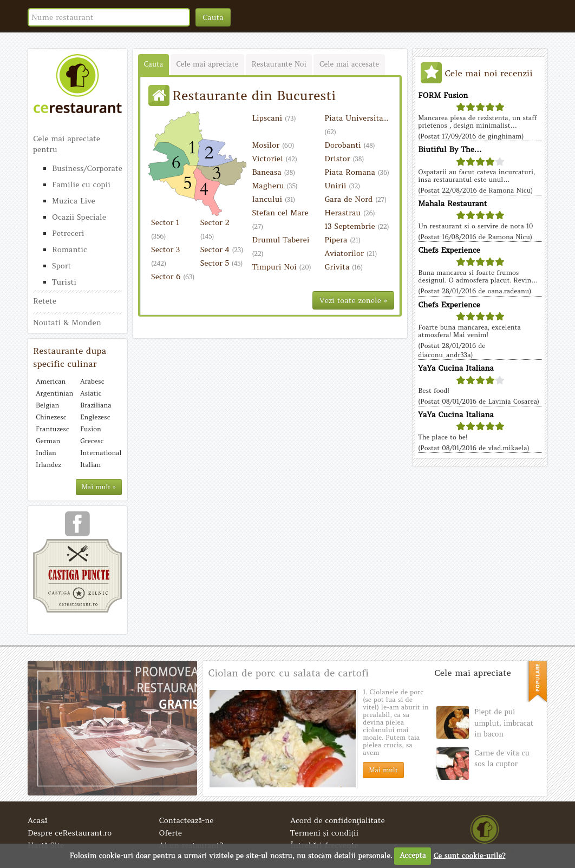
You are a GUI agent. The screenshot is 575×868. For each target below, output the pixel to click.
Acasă (38, 820)
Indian (46, 453)
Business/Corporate (87, 168)
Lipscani (274, 118)
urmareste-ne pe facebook (77, 527)
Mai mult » (99, 487)
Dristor (344, 158)
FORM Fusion (443, 95)
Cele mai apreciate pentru (66, 144)
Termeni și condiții (324, 833)
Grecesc (91, 441)
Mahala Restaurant (452, 203)
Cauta (213, 17)
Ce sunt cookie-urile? (470, 855)
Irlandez (48, 465)
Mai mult (383, 770)
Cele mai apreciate (207, 64)
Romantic (69, 249)
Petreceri (68, 233)
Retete (44, 301)
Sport (61, 266)
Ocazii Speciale (79, 217)
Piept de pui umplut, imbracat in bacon (503, 723)
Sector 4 (222, 249)
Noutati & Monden (67, 322)
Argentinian (54, 393)
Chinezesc (51, 417)
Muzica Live (73, 201)
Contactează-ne (186, 820)
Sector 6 (172, 276)
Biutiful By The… (450, 149)
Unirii (342, 185)
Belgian (47, 405)
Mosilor (273, 145)
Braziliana (96, 405)
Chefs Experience (449, 250)
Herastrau (349, 213)
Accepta (413, 855)
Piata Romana (356, 172)
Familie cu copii (81, 184)
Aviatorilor (350, 253)
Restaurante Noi (278, 64)
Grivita (343, 267)
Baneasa (273, 172)
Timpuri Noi (281, 267)
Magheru (274, 185)
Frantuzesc (52, 429)
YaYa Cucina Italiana (456, 368)
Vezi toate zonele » (353, 300)
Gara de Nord (355, 199)
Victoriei (274, 158)
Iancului (273, 199)
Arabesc (92, 381)
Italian (90, 465)
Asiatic (90, 393)
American (51, 381)
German (48, 441)
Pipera (342, 240)
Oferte (170, 833)
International (99, 453)
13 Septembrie (356, 226)
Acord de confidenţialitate (337, 820)
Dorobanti (349, 145)
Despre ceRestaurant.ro (70, 833)
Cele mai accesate (349, 64)
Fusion (90, 429)
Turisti (64, 282)
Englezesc (95, 417)
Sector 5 (221, 263)
